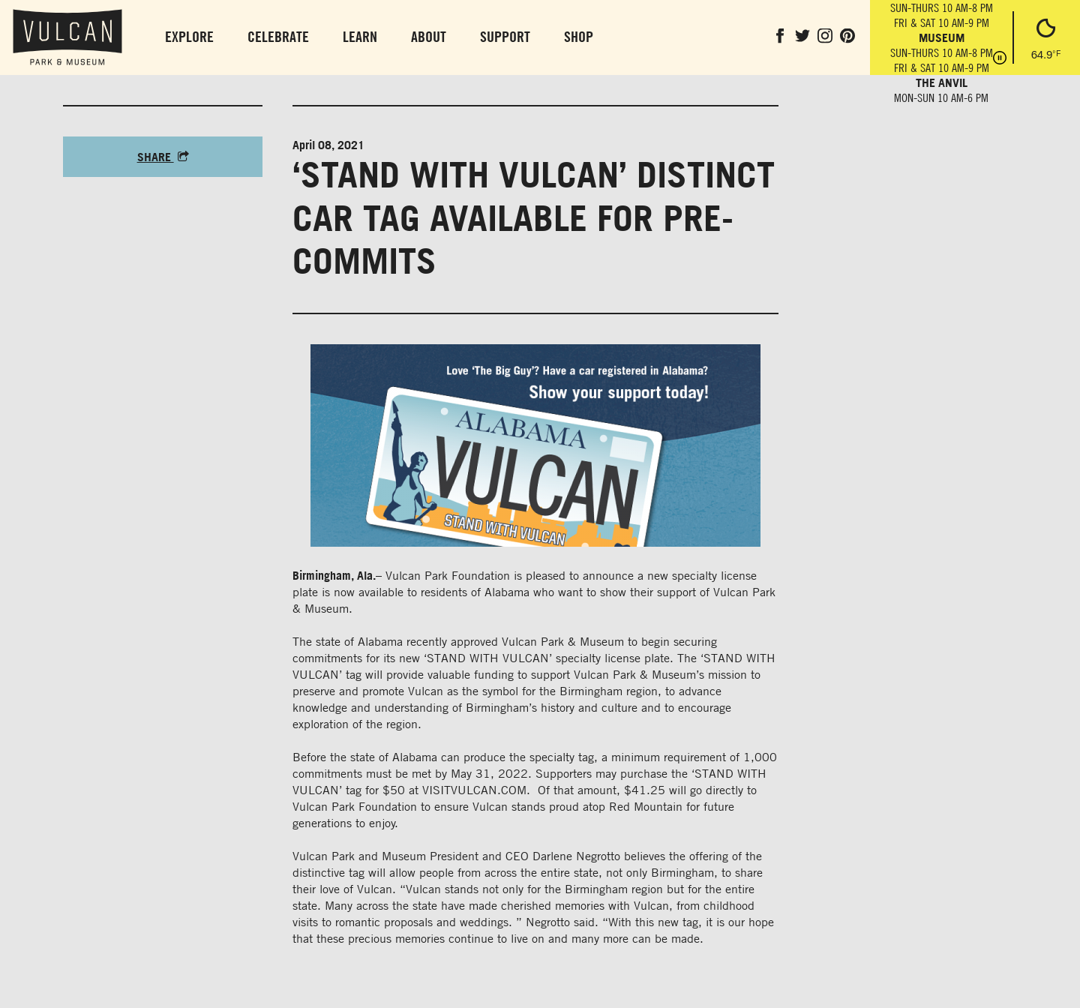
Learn (360, 36)
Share (163, 156)
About (428, 36)
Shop (578, 36)
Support (505, 36)
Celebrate (278, 36)
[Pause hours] (999, 59)
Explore (189, 36)
